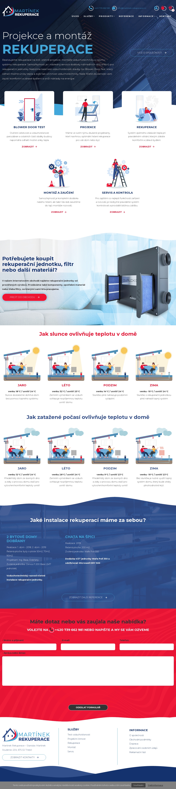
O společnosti (136, 735)
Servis (71, 751)
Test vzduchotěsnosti (79, 734)
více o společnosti (149, 52)
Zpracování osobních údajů (143, 748)
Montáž (72, 747)
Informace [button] (146, 16)
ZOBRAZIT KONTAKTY (22, 757)
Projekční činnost (77, 739)
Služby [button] (88, 16)
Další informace (155, 785)
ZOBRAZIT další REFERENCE (86, 597)
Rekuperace (74, 743)
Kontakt (165, 16)
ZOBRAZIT (28, 146)
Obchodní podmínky (140, 739)
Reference (126, 16)
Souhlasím (138, 785)
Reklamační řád (137, 752)
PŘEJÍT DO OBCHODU (22, 297)
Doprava (133, 743)
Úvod (75, 16)
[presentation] (88, 695)
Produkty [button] (106, 16)
